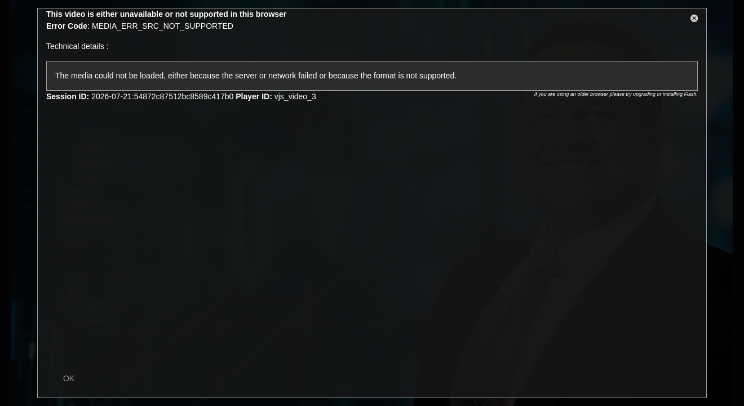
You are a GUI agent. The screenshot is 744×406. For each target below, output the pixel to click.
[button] (694, 20)
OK (68, 378)
